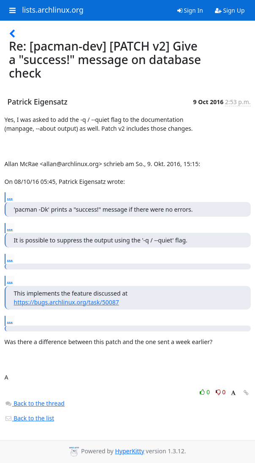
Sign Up (230, 10)
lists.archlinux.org (53, 10)
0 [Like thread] (205, 392)
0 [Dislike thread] (221, 392)
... (10, 197)
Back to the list (29, 418)
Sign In (190, 10)
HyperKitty (129, 451)
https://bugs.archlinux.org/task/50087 (66, 302)
